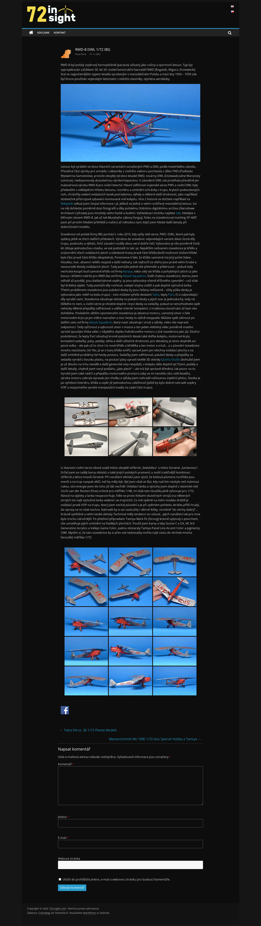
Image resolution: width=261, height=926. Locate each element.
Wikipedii (67, 204)
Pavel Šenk (81, 54)
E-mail (63, 838)
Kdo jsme (43, 32)
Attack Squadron (134, 276)
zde (178, 213)
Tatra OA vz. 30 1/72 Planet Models (88, 730)
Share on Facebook (65, 710)
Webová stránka (69, 859)
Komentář (66, 764)
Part (171, 295)
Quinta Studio (170, 359)
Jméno (63, 817)
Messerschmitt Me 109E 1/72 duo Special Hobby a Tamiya (155, 739)
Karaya (127, 271)
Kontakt (60, 32)
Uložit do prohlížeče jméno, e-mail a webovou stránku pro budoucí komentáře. (116, 879)
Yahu (155, 295)
